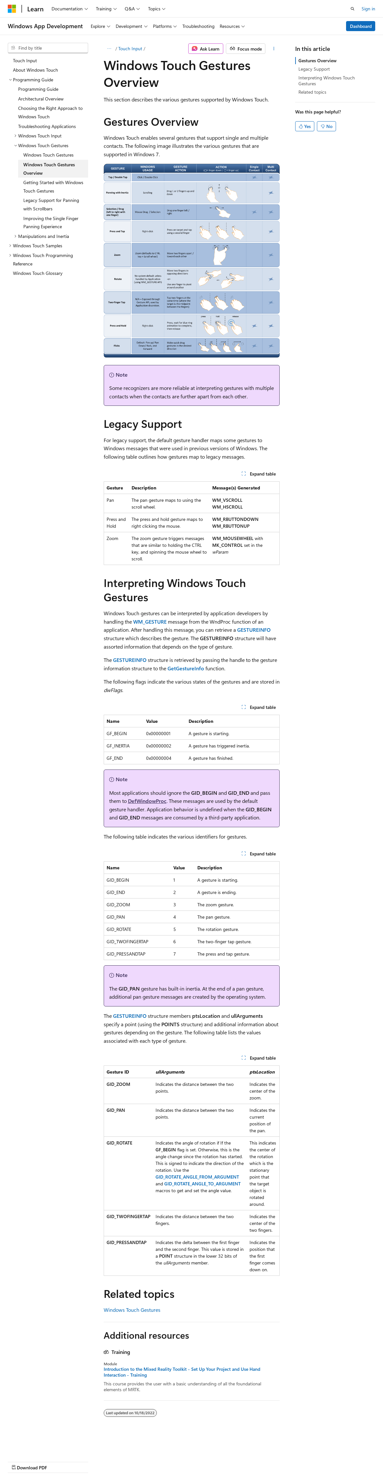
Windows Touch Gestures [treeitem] (48, 155)
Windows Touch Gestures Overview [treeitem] (49, 168)
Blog (88, 1461)
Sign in (368, 9)
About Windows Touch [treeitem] (35, 70)
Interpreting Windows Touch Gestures (326, 81)
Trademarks (205, 1461)
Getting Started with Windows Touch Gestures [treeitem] (53, 186)
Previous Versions (58, 1461)
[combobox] (48, 48)
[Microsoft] (12, 9)
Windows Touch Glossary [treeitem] (38, 273)
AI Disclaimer (21, 1461)
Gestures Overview (317, 60)
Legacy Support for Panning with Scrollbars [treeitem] (51, 204)
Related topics (312, 92)
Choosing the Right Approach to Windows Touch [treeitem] (50, 112)
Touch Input (130, 48)
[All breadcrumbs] (109, 48)
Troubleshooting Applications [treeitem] (47, 126)
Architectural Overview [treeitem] (41, 99)
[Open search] (352, 9)
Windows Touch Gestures (132, 1309)
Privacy (141, 1461)
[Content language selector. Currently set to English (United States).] (37, 1445)
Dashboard (361, 26)
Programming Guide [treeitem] (38, 89)
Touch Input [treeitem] (25, 60)
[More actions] (273, 48)
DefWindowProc (147, 800)
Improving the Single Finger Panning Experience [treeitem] (50, 222)
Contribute (116, 1461)
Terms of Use (174, 1461)
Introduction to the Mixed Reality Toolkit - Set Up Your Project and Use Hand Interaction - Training (182, 1372)
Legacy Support (314, 69)
